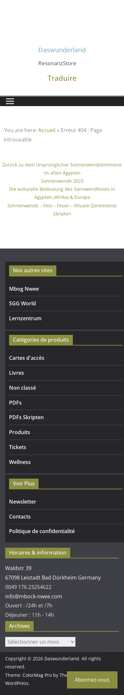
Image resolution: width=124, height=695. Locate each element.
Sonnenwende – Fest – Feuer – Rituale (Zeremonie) (62, 205)
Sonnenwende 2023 (62, 181)
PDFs (15, 402)
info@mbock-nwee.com (33, 596)
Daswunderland (62, 49)
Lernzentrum (25, 318)
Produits (19, 432)
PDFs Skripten (26, 417)
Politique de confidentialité (42, 531)
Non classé (22, 387)
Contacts (20, 516)
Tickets (17, 447)
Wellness (20, 462)
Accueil (46, 130)
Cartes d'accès (26, 357)
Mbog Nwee (24, 288)
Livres (16, 372)
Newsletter (22, 501)
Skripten (62, 214)
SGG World (22, 303)
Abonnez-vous (92, 679)
